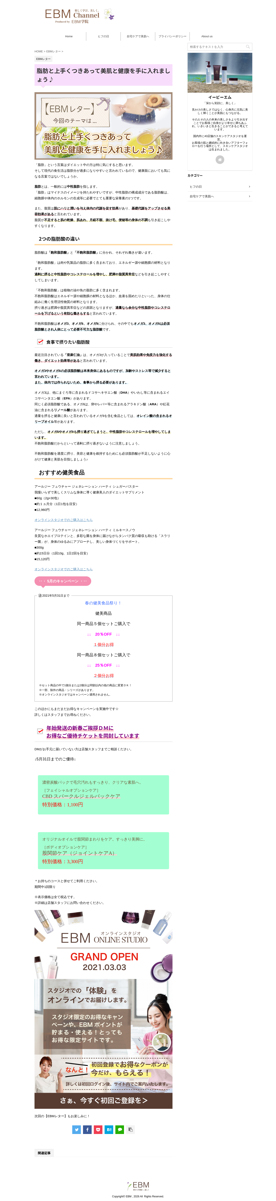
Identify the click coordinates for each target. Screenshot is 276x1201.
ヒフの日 (103, 36)
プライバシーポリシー (172, 36)
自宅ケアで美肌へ (138, 36)
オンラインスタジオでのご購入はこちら (63, 520)
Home (69, 36)
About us (206, 36)
